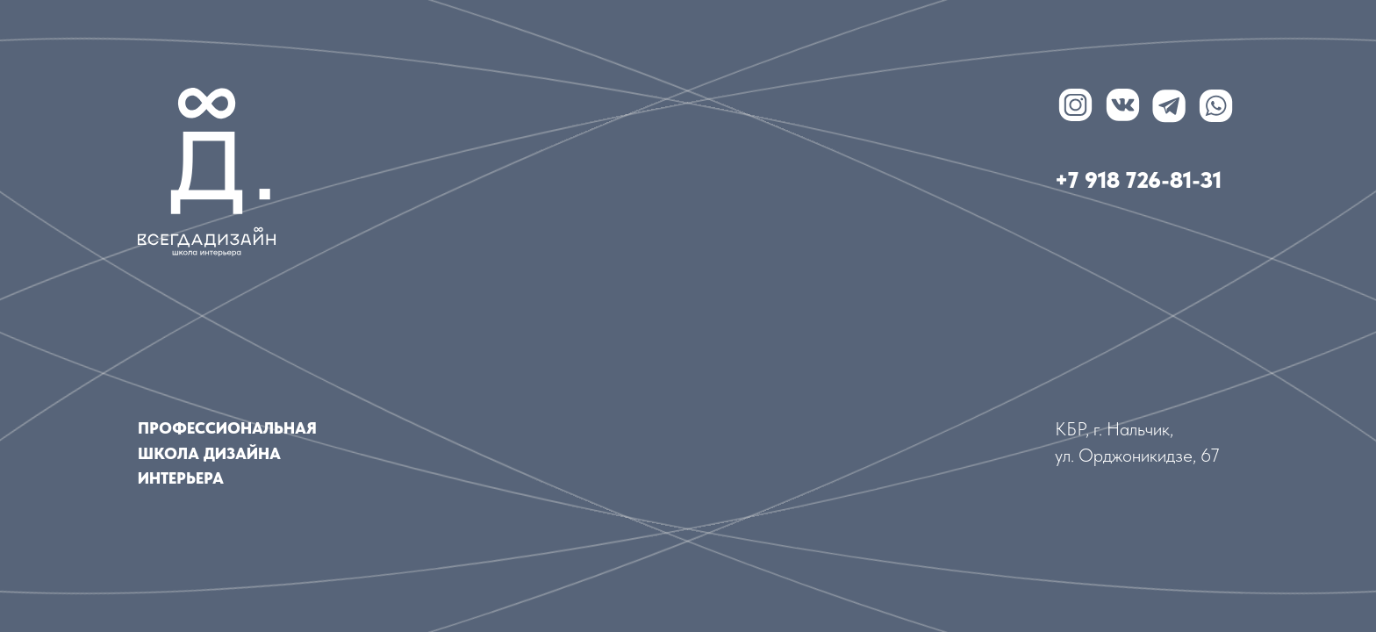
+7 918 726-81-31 (1138, 180)
